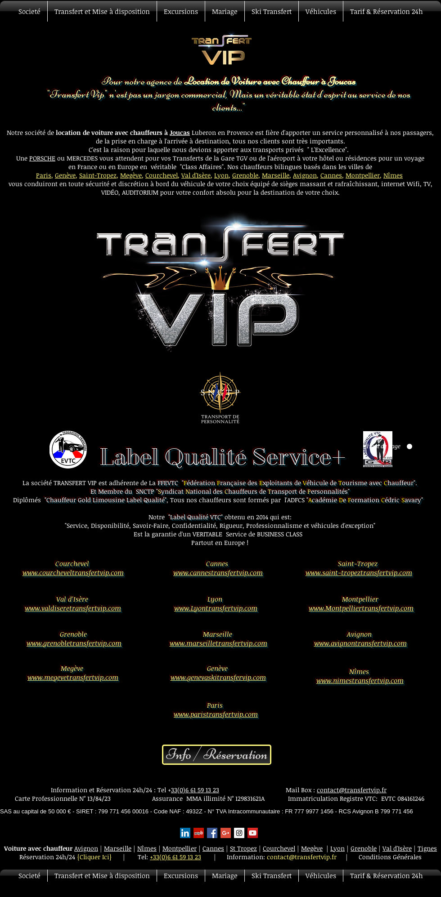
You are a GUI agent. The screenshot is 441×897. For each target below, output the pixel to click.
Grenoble (245, 175)
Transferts (188, 158)
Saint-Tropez (98, 175)
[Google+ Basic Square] (225, 833)
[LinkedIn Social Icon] (185, 833)
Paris (43, 175)
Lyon (221, 175)
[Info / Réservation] (216, 755)
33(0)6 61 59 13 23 (195, 789)
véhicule (193, 183)
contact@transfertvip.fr (352, 789)
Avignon (305, 175)
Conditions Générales (390, 856)
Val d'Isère (196, 175)
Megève (131, 175)
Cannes (331, 175)
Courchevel (161, 175)
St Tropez (243, 848)
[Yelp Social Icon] (199, 833)
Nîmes (393, 175)
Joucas (180, 132)
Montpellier (363, 175)
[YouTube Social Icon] (253, 833)
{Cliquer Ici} (94, 856)
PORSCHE (42, 158)
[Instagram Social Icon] (239, 833)
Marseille (275, 175)
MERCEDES (83, 158)
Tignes (427, 848)
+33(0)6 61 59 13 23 (175, 856)
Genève (65, 175)
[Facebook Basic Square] (212, 833)
